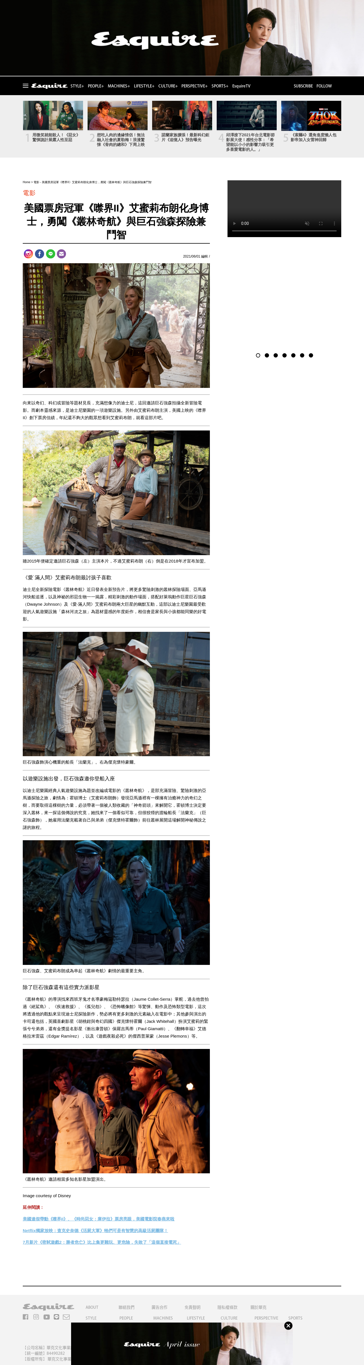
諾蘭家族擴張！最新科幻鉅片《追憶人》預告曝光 (185, 137)
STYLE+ (77, 86)
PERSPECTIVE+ (194, 86)
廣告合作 (159, 1307)
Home (26, 182)
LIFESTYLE (196, 1318)
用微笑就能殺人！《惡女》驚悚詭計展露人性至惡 (56, 137)
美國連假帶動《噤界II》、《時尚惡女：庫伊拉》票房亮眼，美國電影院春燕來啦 (98, 1218)
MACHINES (163, 1318)
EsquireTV (241, 86)
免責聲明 (192, 1307)
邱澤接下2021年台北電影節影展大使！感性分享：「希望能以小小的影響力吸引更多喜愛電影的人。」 (250, 142)
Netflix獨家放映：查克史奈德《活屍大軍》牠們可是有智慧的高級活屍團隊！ (95, 1230)
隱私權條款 (227, 1307)
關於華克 (258, 1307)
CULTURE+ (168, 86)
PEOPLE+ (96, 86)
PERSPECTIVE (266, 1318)
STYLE (91, 1318)
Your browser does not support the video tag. (284, 208)
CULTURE (229, 1318)
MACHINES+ (119, 86)
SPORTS (295, 1318)
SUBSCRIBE (303, 86)
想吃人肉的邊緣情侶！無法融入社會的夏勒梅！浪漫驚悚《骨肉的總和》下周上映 (121, 140)
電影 (36, 182)
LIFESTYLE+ (144, 86)
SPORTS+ (220, 86)
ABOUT (92, 1307)
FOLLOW (324, 86)
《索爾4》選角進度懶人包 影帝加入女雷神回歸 (314, 137)
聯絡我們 (127, 1307)
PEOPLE (126, 1318)
